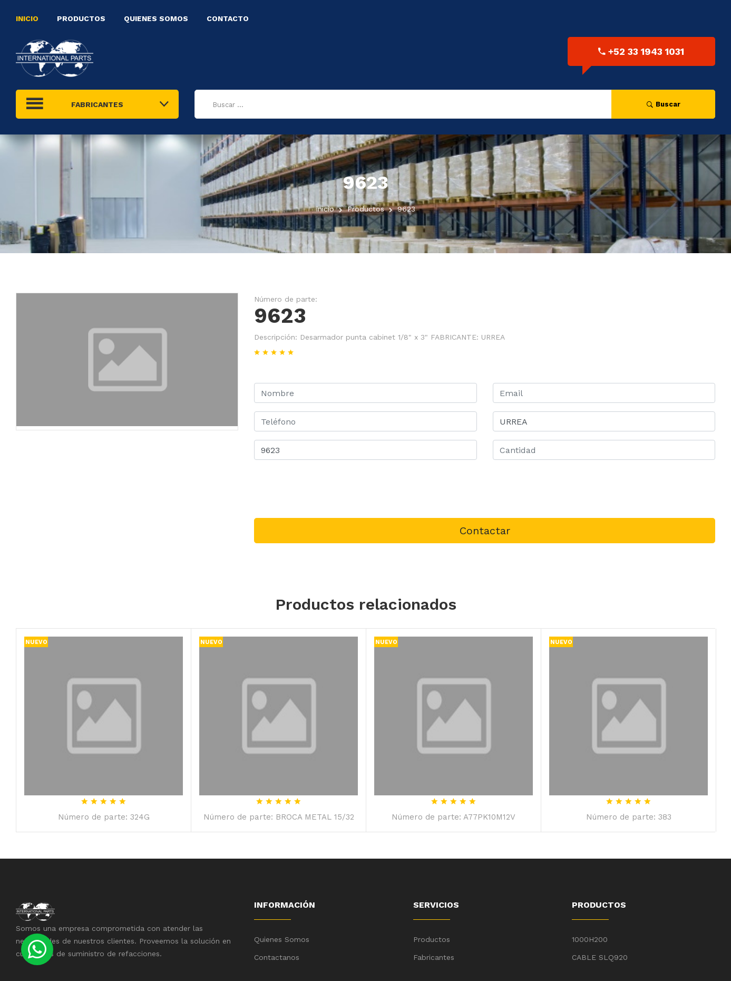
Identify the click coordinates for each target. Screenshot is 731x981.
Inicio (27, 18)
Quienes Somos (156, 18)
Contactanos (276, 957)
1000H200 (590, 939)
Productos (81, 18)
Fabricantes (433, 957)
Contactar (485, 530)
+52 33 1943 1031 (641, 51)
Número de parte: (285, 299)
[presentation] (334, 488)
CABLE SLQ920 (600, 957)
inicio (325, 209)
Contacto (228, 18)
